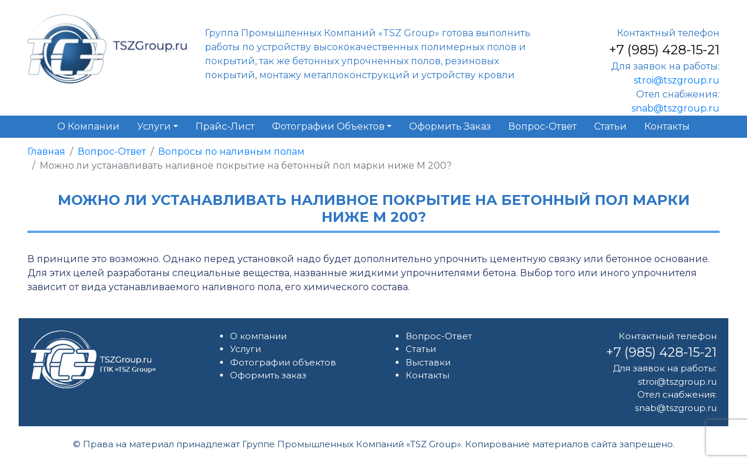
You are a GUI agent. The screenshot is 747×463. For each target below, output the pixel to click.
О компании (258, 336)
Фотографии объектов (283, 362)
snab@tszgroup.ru (675, 108)
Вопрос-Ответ (112, 151)
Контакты (427, 375)
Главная (46, 151)
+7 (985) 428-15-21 (664, 50)
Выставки (428, 362)
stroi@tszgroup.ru (677, 80)
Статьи (421, 348)
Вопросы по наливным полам (231, 151)
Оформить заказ (268, 375)
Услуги (245, 348)
